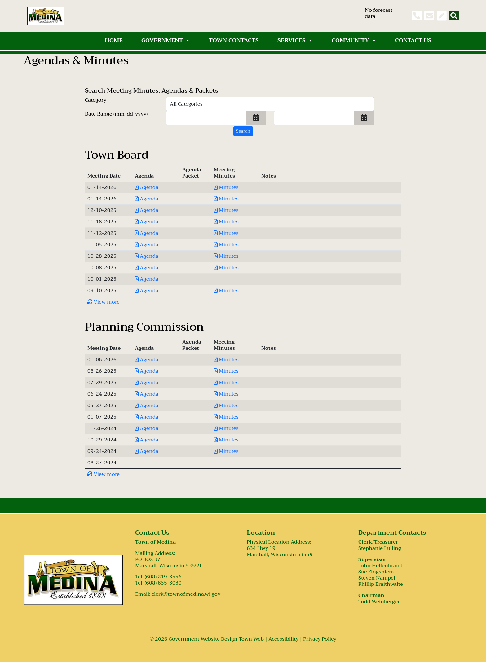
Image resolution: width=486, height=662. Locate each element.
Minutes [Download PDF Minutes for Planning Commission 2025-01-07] (226, 417)
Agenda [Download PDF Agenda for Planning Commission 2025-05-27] (146, 405)
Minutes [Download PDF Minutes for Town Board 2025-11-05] (226, 244)
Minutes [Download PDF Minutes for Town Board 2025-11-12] (226, 233)
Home (114, 40)
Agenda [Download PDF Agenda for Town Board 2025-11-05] (146, 244)
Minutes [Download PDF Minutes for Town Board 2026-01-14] (226, 187)
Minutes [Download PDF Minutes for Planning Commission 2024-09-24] (226, 451)
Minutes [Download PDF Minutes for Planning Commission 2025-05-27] (226, 405)
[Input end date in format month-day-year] (314, 118)
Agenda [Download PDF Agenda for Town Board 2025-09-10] (146, 290)
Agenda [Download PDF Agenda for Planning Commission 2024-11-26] (146, 428)
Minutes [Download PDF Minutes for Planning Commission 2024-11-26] (226, 428)
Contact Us (413, 40)
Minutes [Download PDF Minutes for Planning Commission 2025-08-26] (226, 371)
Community (354, 40)
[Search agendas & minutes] (243, 131)
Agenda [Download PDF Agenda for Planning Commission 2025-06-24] (146, 394)
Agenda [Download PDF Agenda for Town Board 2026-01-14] (146, 187)
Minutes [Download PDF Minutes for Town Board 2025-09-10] (226, 290)
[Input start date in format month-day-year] (206, 118)
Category (95, 100)
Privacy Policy (319, 639)
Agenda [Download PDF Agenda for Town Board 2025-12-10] (146, 210)
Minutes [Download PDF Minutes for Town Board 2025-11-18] (226, 221)
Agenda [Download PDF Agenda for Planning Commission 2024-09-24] (146, 451)
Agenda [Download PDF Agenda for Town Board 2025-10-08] (146, 267)
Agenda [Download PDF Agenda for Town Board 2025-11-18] (146, 221)
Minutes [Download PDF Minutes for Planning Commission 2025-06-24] (226, 394)
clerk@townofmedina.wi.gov (186, 594)
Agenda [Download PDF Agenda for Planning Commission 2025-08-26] (146, 371)
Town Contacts (234, 40)
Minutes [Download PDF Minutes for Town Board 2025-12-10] (226, 210)
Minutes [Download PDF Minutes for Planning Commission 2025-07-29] (226, 382)
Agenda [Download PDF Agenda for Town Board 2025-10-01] (146, 279)
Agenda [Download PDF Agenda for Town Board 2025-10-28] (146, 256)
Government (165, 40)
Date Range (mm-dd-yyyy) (116, 114)
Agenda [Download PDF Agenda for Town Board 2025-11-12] (146, 233)
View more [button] (103, 302)
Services (295, 40)
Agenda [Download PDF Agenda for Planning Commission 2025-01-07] (146, 417)
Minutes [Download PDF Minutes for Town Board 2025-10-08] (226, 267)
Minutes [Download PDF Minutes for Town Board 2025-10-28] (226, 256)
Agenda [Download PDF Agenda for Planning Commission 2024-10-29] (146, 440)
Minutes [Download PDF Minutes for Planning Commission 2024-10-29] (226, 440)
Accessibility (283, 639)
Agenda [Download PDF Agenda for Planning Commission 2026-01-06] (146, 359)
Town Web (251, 639)
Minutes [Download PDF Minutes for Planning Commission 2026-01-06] (226, 359)
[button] (256, 118)
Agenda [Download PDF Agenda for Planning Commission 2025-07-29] (146, 382)
